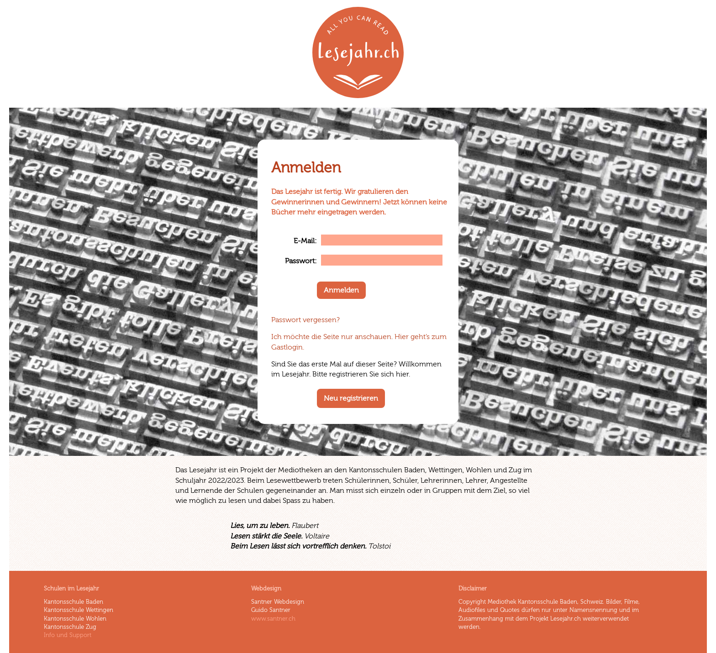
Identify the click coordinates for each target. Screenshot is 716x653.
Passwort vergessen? (305, 320)
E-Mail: (305, 241)
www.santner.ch (273, 619)
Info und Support (67, 635)
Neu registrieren (351, 398)
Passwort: (301, 261)
